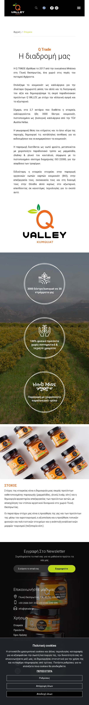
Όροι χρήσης (20, 635)
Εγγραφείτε (61, 568)
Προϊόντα (19, 630)
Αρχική (17, 32)
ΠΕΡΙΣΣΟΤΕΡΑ (44, 671)
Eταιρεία (18, 625)
